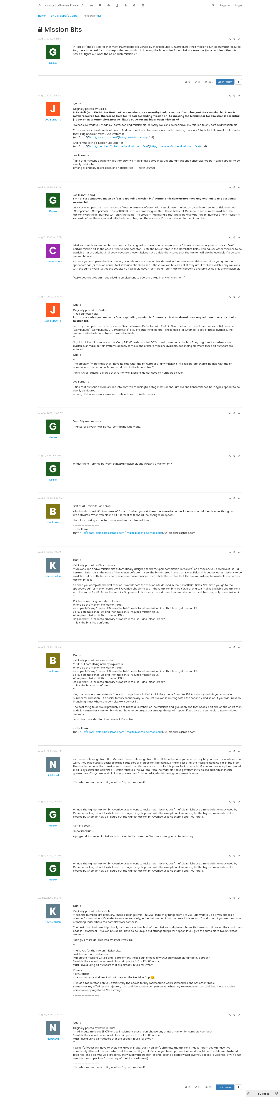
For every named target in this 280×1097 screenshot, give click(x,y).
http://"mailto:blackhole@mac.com (102, 533)
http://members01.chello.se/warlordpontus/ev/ (118, 146)
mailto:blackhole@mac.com (144, 533)
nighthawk (53, 775)
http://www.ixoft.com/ (103, 137)
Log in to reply (225, 81)
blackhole (53, 522)
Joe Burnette (53, 119)
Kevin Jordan (53, 576)
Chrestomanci (53, 261)
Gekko (53, 63)
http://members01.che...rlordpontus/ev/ (175, 146)
